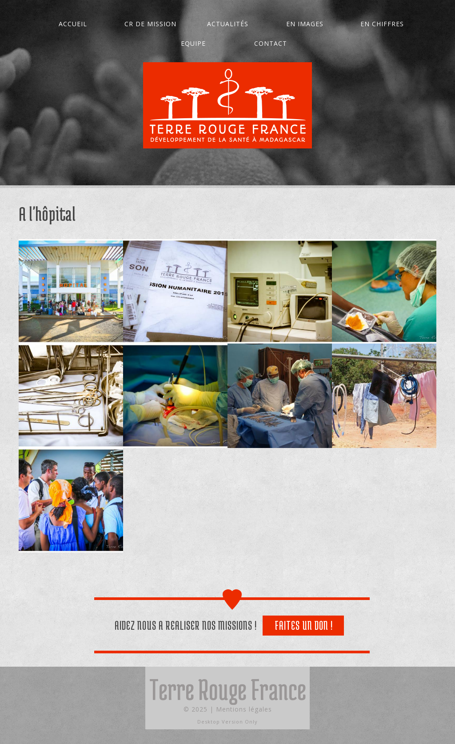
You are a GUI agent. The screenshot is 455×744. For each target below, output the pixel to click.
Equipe (193, 43)
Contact (270, 43)
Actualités (227, 24)
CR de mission (150, 24)
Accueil (73, 24)
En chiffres (382, 24)
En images (304, 24)
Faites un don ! (304, 625)
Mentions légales (244, 709)
